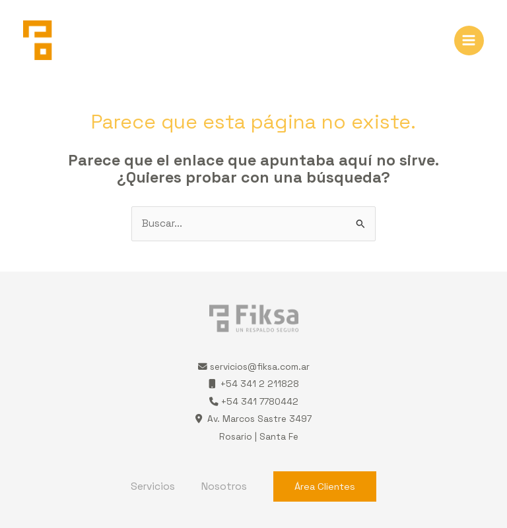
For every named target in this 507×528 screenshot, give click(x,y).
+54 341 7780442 (253, 401)
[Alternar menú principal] (469, 40)
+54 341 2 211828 (254, 384)
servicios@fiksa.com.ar (260, 366)
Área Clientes (324, 486)
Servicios (153, 486)
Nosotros (224, 486)
